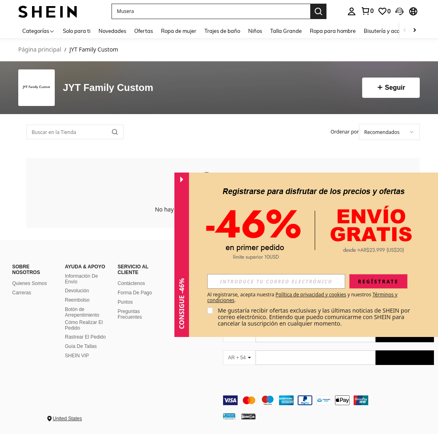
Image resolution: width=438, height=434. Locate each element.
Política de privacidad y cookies (310, 294)
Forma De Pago (135, 293)
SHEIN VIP (77, 355)
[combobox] (389, 132)
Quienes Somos (29, 283)
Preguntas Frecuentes (130, 314)
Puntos (125, 302)
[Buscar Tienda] (114, 132)
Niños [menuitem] (255, 31)
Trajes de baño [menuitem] (222, 31)
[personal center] (351, 11)
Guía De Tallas (81, 346)
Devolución (77, 291)
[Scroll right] (414, 31)
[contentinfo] (328, 400)
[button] (211, 11)
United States (67, 418)
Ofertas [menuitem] (143, 31)
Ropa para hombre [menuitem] (333, 31)
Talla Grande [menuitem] (286, 31)
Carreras (21, 293)
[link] (367, 11)
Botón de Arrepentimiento (82, 312)
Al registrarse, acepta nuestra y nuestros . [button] (302, 297)
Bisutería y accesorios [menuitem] (390, 31)
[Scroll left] (405, 31)
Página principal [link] (39, 49)
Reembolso (77, 300)
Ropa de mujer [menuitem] (178, 31)
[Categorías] (38, 31)
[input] (276, 281)
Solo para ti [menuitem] (76, 31)
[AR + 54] (239, 357)
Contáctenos (131, 283)
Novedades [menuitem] (112, 31)
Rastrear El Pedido (85, 337)
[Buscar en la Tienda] (75, 132)
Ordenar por (345, 131)
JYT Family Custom (108, 88)
